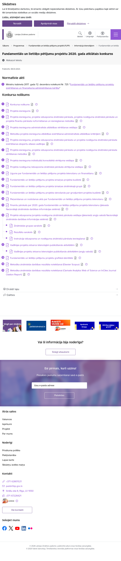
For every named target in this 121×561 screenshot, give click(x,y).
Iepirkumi (7, 424)
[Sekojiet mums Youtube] (17, 528)
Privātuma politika (11, 450)
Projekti (6, 428)
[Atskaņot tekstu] (14, 60)
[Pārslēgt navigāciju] (116, 34)
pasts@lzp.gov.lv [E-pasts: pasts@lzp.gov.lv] (14, 486)
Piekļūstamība (9, 455)
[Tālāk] (115, 325)
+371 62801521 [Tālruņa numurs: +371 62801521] (14, 481)
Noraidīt (17, 23)
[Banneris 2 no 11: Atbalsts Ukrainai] (36, 325)
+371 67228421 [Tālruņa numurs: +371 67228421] (14, 495)
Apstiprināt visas (49, 23)
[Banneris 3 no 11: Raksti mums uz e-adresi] (60, 325)
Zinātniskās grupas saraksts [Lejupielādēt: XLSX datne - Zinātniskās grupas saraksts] (28, 225)
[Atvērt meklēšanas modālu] (80, 35)
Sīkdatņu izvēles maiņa (13, 464)
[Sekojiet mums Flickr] (30, 528)
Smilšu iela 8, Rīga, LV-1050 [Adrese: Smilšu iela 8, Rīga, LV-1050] (20, 490)
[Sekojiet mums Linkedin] (24, 528)
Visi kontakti (17, 509)
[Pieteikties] (59, 395)
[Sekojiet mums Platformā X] (11, 528)
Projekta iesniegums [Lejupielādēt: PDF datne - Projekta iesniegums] (20, 111)
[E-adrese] (8, 500)
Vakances (7, 419)
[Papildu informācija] (36, 104)
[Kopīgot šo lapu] (60, 295)
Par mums (7, 433)
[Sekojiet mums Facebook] (4, 528)
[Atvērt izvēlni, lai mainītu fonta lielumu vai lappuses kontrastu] (102, 35)
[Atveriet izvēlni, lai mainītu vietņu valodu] (89, 34)
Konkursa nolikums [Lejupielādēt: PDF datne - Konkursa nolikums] (20, 104)
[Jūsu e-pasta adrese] (59, 385)
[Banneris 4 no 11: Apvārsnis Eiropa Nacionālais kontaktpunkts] (85, 325)
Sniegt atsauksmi (60, 351)
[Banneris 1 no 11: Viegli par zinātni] (12, 325)
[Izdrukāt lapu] (60, 289)
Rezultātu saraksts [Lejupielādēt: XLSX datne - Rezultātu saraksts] (23, 232)
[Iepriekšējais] (6, 325)
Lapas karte (8, 460)
